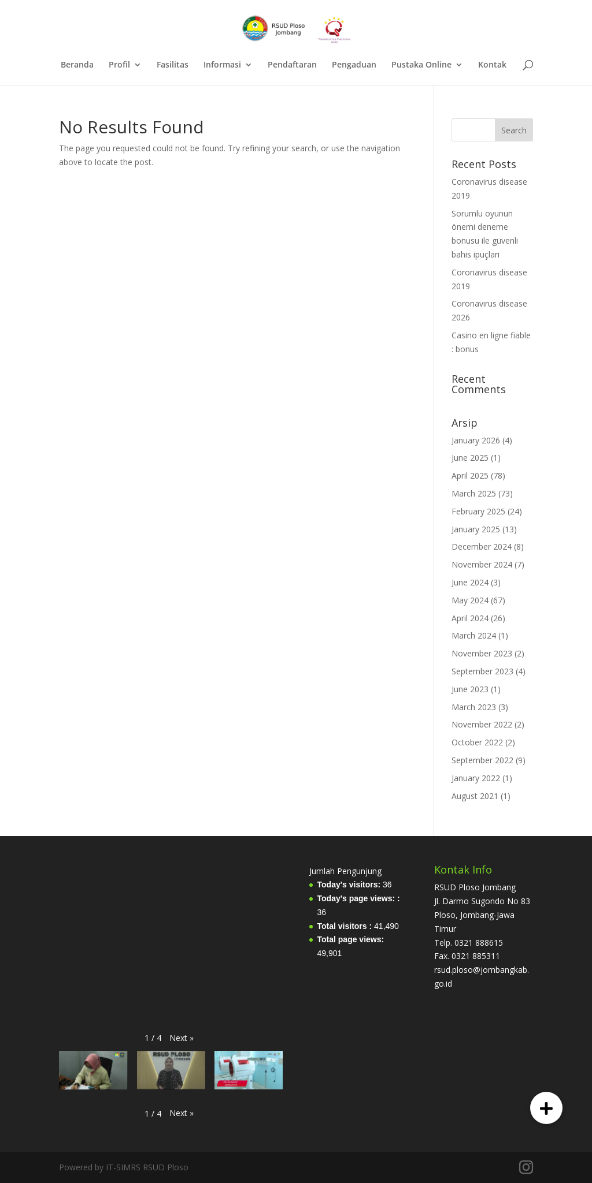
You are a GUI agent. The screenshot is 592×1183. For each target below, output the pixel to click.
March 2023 (474, 706)
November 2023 (482, 653)
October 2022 (477, 742)
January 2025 (476, 529)
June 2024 (470, 582)
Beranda (77, 65)
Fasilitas (172, 65)
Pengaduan (354, 65)
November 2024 (482, 564)
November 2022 (482, 724)
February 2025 (478, 511)
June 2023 (470, 689)
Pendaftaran (292, 65)
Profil (119, 65)
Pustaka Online (421, 65)
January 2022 (476, 778)
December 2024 (482, 546)
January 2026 (476, 440)
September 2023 (482, 671)
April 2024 (470, 618)
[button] (181, 1038)
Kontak (492, 65)
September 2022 (482, 760)
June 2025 (470, 457)
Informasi (222, 65)
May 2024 (470, 600)
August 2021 (475, 795)
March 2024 (474, 635)
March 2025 (474, 493)
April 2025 (470, 475)
